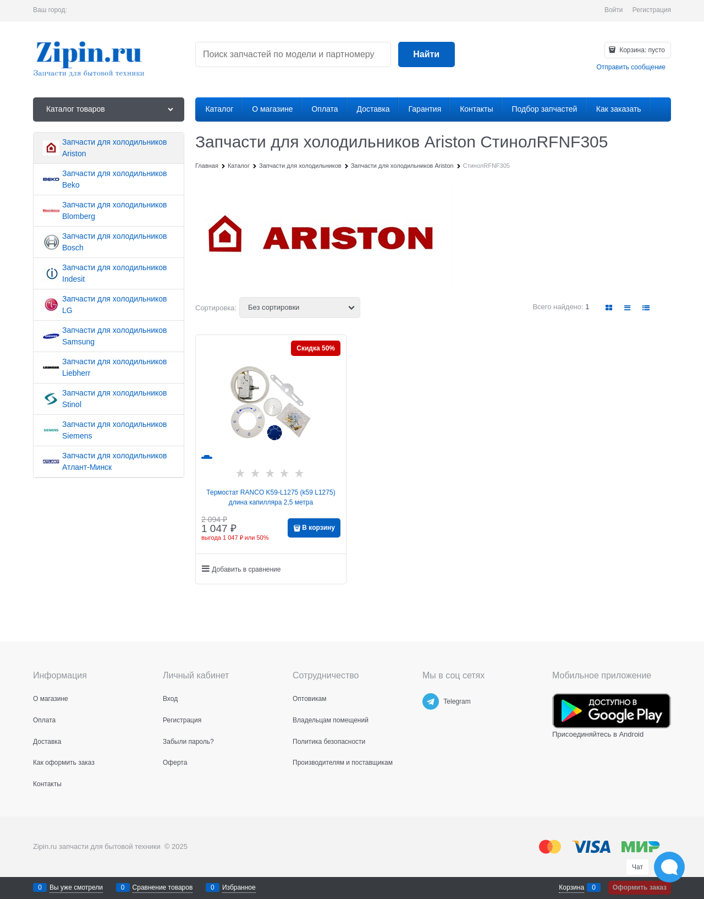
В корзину (318, 527)
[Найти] (426, 55)
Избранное (239, 887)
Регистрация (651, 10)
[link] (609, 308)
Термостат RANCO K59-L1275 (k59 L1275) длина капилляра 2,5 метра (270, 497)
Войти (613, 10)
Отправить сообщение (631, 67)
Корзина (571, 887)
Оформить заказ (640, 887)
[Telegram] (430, 701)
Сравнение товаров (163, 887)
